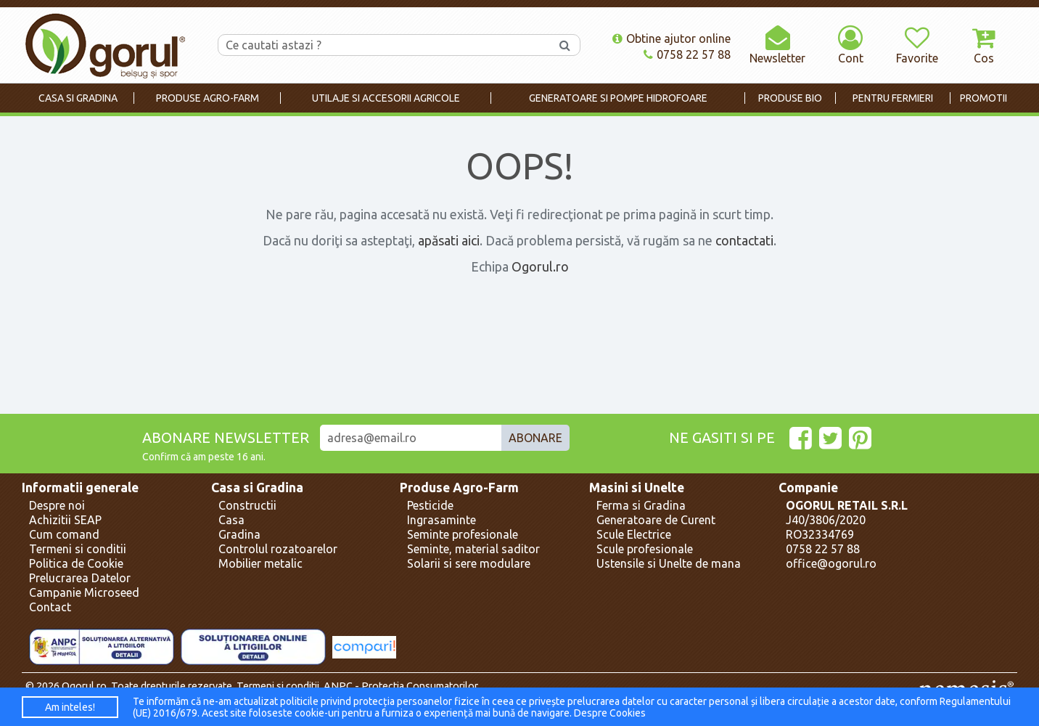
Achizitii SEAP (65, 519)
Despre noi (57, 505)
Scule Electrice (633, 534)
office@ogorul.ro (831, 563)
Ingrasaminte (441, 519)
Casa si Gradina (257, 487)
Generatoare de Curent (655, 519)
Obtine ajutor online (671, 38)
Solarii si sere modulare (468, 563)
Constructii (247, 505)
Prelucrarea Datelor (80, 577)
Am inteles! (70, 707)
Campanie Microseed (84, 592)
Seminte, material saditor (473, 548)
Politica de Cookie (76, 563)
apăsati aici (449, 240)
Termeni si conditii (77, 548)
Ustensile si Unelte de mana (668, 563)
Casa (231, 519)
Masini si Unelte (636, 487)
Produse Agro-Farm (459, 487)
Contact (50, 606)
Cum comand (64, 534)
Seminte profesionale (462, 534)
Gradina (239, 534)
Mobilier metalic (260, 563)
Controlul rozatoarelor (277, 548)
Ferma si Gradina (641, 505)
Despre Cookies (610, 713)
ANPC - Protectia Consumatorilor (401, 686)
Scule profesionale (644, 548)
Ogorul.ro (540, 266)
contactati (744, 240)
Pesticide (430, 505)
